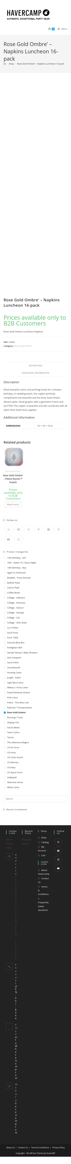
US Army (11, 752)
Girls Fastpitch (14, 657)
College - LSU (13, 617)
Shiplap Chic (13, 722)
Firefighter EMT (14, 647)
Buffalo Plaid (13, 582)
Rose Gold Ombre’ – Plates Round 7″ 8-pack (13, 479)
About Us (10, 1147)
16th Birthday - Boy (16, 567)
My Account (42, 848)
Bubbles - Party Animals (19, 577)
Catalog (45, 842)
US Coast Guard (15, 757)
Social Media (13, 727)
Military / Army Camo (17, 687)
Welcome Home (15, 782)
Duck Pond (12, 632)
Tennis (10, 737)
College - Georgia (15, 612)
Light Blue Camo (15, 682)
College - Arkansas (16, 602)
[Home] (5, 63)
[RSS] (18, 539)
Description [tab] (35, 365)
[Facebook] (18, 529)
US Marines (13, 762)
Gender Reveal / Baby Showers (22, 652)
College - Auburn (15, 607)
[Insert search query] (36, 799)
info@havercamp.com (16, 1058)
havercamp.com (16, 1118)
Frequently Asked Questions (43, 906)
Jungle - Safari (14, 677)
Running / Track (15, 717)
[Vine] (58, 529)
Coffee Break (13, 592)
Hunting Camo (14, 672)
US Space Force (14, 772)
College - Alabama (16, 597)
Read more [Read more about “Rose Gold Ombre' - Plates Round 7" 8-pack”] (13, 504)
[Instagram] (28, 529)
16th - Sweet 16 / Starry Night (21, 562)
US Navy (11, 767)
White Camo (13, 787)
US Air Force (13, 747)
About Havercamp (43, 872)
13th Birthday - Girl (16, 557)
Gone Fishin (13, 662)
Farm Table (12, 637)
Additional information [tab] (35, 373)
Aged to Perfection (16, 572)
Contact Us (43, 880)
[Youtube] (8, 539)
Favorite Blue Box (16, 642)
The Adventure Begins (18, 742)
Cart (43, 855)
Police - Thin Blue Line (18, 702)
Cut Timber (12, 627)
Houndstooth (13, 667)
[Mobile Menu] (61, 28)
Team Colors (13, 732)
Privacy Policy (58, 1147)
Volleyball (12, 777)
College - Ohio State (17, 622)
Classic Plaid (13, 587)
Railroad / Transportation (19, 707)
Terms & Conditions (43, 890)
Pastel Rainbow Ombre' (18, 692)
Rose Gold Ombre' (23, 345)
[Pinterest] (38, 529)
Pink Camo (12, 697)
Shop (43, 837)
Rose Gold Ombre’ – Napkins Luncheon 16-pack (40, 63)
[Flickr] (48, 529)
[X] (8, 529)
